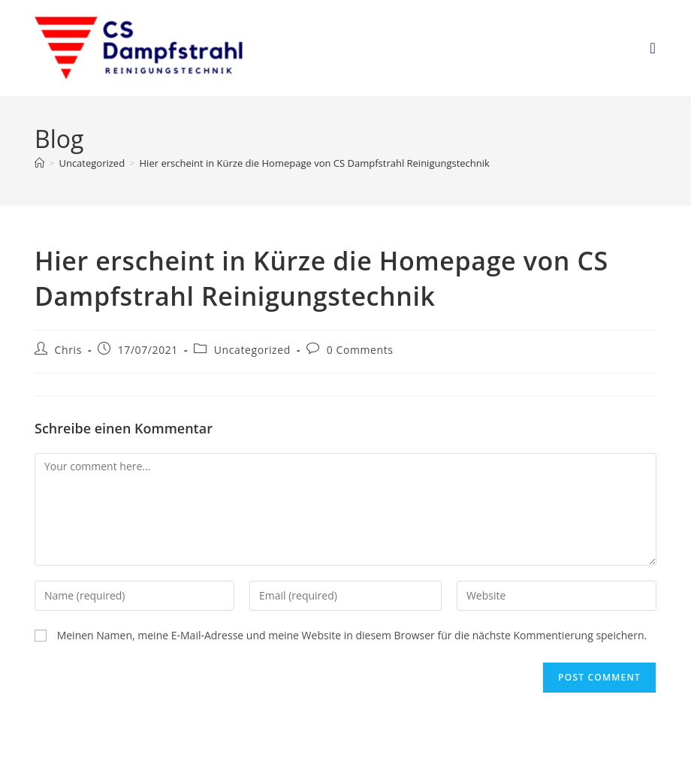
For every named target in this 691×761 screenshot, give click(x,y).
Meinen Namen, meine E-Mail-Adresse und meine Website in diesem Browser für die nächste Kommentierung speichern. (352, 635)
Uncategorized (252, 350)
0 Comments (360, 350)
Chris (68, 350)
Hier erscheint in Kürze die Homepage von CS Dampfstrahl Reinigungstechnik (315, 163)
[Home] (39, 163)
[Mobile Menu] (653, 48)
